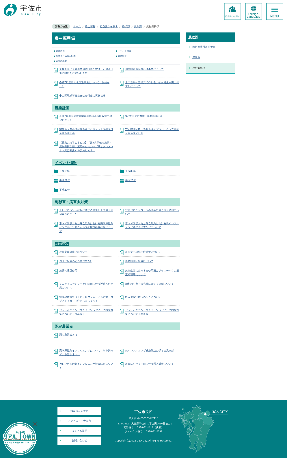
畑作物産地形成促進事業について (144, 69)
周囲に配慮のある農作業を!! (75, 261)
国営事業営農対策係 (203, 46)
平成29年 (64, 180)
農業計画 (60, 51)
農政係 (196, 57)
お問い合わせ (79, 440)
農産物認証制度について (139, 261)
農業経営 (122, 56)
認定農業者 (61, 61)
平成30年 (130, 170)
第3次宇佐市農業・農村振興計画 (144, 116)
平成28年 (130, 180)
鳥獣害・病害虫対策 (66, 56)
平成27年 (64, 189)
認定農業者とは (68, 334)
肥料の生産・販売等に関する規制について (149, 283)
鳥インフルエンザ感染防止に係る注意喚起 (149, 350)
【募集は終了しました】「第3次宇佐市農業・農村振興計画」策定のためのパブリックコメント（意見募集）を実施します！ (86, 146)
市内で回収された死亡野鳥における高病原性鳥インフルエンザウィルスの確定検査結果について (86, 227)
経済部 (126, 26)
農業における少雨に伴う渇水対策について (149, 363)
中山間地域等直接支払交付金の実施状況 (82, 95)
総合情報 (90, 26)
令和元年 (64, 170)
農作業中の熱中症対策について (143, 251)
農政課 (138, 26)
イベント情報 (124, 51)
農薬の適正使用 (68, 270)
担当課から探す (109, 26)
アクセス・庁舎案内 (79, 420)
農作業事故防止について (73, 251)
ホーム (77, 26)
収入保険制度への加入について (143, 296)
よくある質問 (79, 430)
